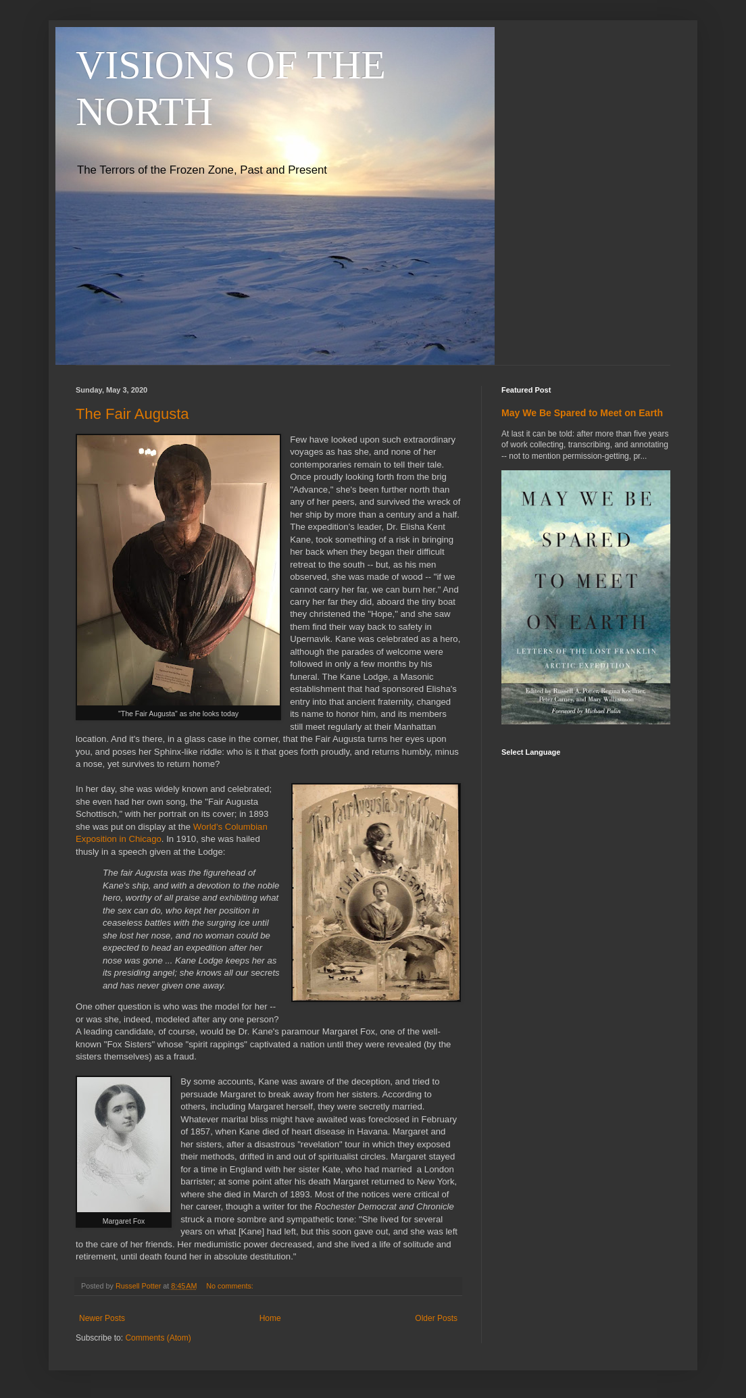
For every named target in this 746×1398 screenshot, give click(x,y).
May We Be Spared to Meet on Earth (582, 412)
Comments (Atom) (158, 1338)
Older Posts (436, 1318)
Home (270, 1318)
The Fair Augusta (132, 413)
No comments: (230, 1286)
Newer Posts (102, 1318)
